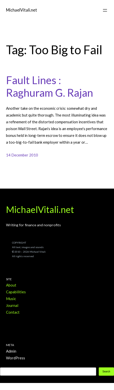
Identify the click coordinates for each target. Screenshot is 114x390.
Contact (13, 312)
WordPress (15, 358)
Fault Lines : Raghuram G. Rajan (49, 86)
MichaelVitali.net (21, 10)
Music (11, 298)
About (11, 285)
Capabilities (16, 292)
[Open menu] (105, 10)
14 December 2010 (22, 155)
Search (106, 371)
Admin (11, 351)
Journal (12, 305)
